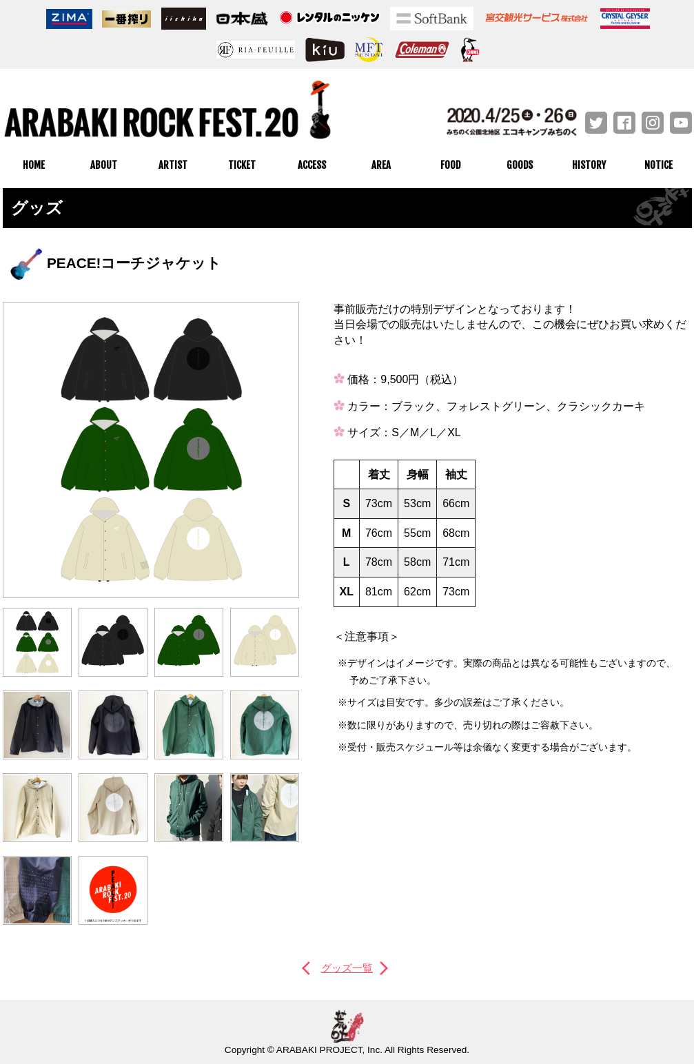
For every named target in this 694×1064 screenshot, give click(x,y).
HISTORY (589, 165)
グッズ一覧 (347, 968)
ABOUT (103, 165)
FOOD (450, 165)
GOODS (520, 165)
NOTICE (658, 165)
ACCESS (312, 165)
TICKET (242, 165)
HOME (34, 165)
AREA (381, 165)
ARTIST (173, 165)
